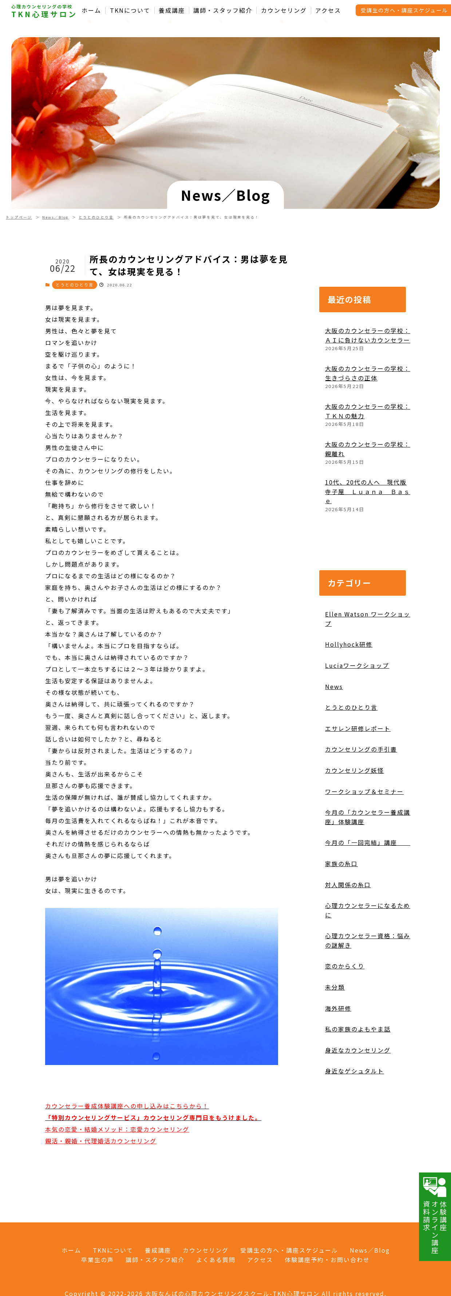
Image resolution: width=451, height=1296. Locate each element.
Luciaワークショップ (357, 665)
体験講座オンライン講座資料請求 (435, 1215)
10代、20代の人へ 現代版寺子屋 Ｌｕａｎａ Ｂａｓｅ (367, 491)
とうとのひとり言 (96, 217)
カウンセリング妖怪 (354, 770)
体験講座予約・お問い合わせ (327, 1259)
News (334, 686)
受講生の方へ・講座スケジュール (289, 1250)
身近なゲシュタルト (354, 1070)
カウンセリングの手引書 (361, 749)
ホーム (91, 10)
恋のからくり (344, 966)
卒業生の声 (97, 1259)
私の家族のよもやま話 (358, 1029)
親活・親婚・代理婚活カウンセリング (101, 1140)
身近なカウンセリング (358, 1050)
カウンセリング (284, 10)
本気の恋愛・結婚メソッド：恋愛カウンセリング (117, 1129)
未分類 (335, 987)
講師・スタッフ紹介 (222, 10)
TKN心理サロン (44, 14)
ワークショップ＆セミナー (364, 791)
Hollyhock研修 (348, 644)
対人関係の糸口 (348, 884)
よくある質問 (216, 1259)
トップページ (19, 217)
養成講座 (172, 10)
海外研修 (338, 1008)
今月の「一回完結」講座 (367, 842)
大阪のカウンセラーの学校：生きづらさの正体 (367, 373)
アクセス (328, 10)
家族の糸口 (341, 863)
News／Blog (55, 217)
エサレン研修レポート (358, 728)
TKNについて (130, 10)
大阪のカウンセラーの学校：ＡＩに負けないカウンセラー (367, 335)
